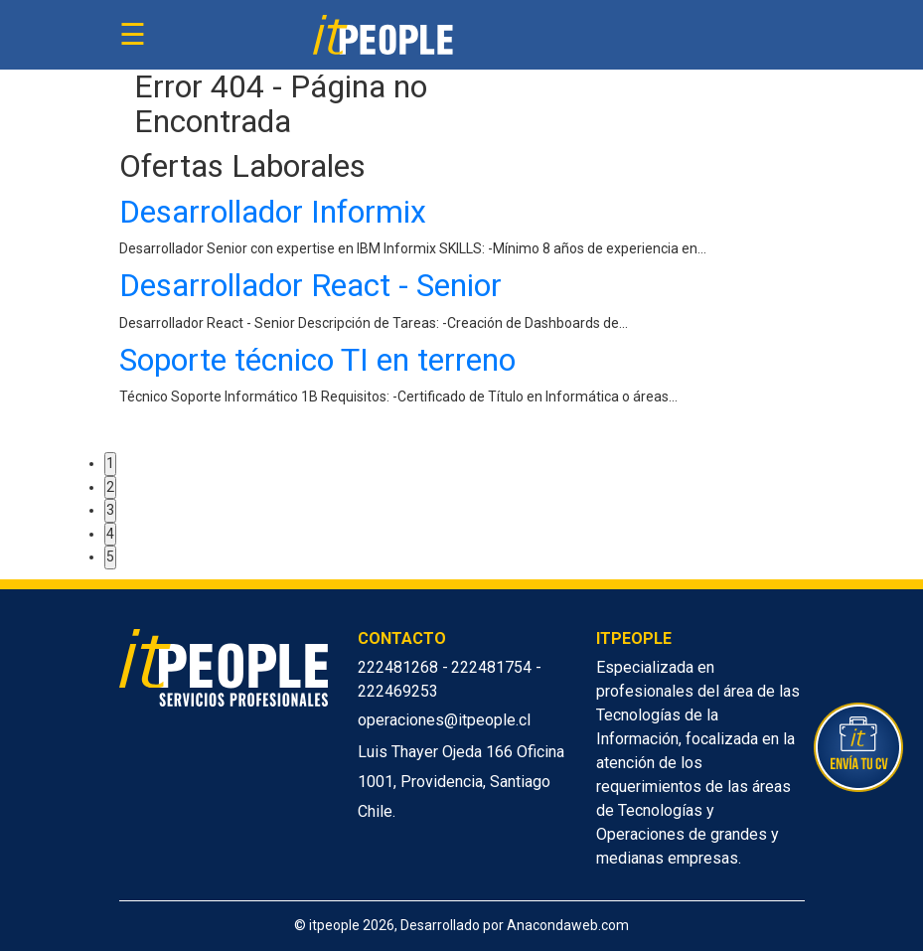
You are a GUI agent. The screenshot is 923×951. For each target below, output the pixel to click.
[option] (462, 306)
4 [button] (110, 534)
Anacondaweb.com (568, 925)
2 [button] (110, 487)
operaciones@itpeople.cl (444, 720)
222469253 (398, 691)
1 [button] (110, 463)
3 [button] (110, 510)
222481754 (493, 667)
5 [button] (110, 556)
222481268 (400, 667)
